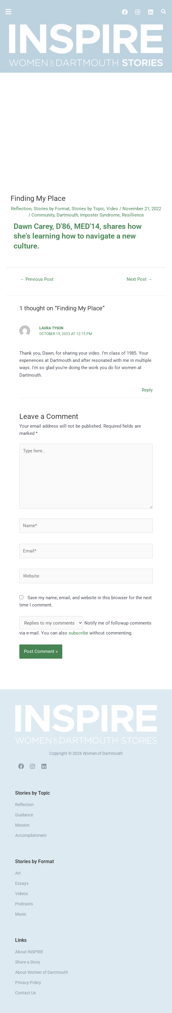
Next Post (139, 279)
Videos (21, 893)
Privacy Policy (28, 982)
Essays (21, 883)
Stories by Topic (88, 208)
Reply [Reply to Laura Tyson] (147, 390)
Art (18, 873)
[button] (26, 11)
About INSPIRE (29, 951)
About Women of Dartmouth (41, 972)
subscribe (78, 633)
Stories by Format (52, 208)
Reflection (21, 208)
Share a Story (27, 962)
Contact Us (25, 992)
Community (42, 215)
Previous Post (37, 279)
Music (20, 914)
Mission (22, 825)
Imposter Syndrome (100, 215)
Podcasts (24, 903)
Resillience (133, 215)
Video (112, 208)
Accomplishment (31, 835)
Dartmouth (67, 215)
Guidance (24, 814)
